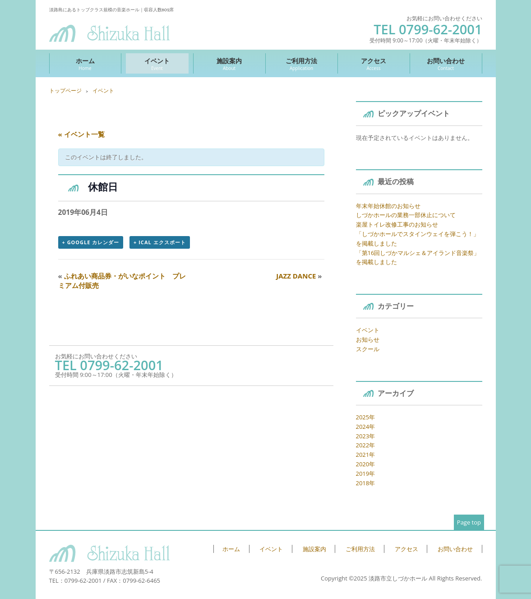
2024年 (365, 427)
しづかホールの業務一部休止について (406, 215)
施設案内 (229, 63)
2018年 (365, 483)
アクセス (374, 63)
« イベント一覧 (81, 134)
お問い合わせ (446, 63)
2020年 (365, 464)
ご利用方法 (301, 63)
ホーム (85, 63)
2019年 (365, 473)
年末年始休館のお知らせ (388, 206)
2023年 (365, 436)
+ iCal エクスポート (159, 242)
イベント (157, 63)
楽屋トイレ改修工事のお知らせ (397, 224)
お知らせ (367, 339)
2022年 (365, 445)
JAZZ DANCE (299, 275)
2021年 (365, 454)
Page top (469, 522)
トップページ (65, 90)
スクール (367, 349)
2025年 (365, 417)
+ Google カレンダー (91, 242)
